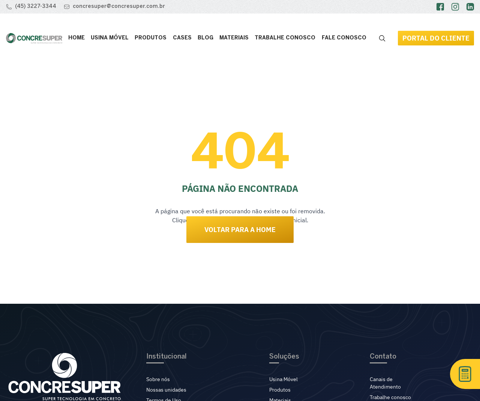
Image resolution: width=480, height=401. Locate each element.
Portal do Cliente (436, 38)
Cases (182, 38)
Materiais (234, 38)
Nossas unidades (166, 389)
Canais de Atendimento (385, 383)
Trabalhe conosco (390, 397)
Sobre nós (158, 379)
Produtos (150, 38)
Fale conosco (344, 38)
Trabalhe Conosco (285, 38)
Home (76, 38)
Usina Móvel (110, 38)
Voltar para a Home (240, 229)
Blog (205, 38)
